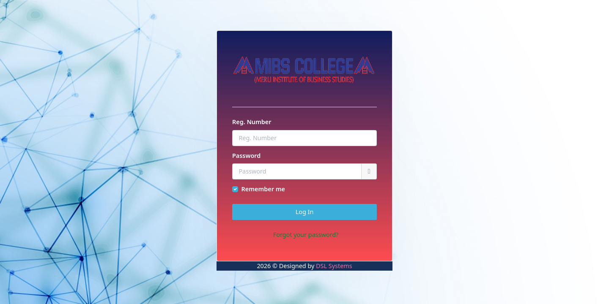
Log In (305, 212)
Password (246, 156)
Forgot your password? (306, 235)
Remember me (263, 189)
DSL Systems (334, 266)
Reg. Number (251, 122)
